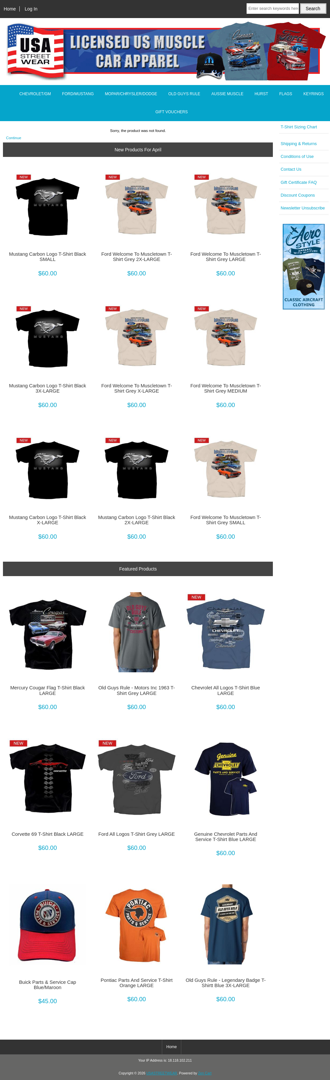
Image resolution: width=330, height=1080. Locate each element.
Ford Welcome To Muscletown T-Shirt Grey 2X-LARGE (136, 256)
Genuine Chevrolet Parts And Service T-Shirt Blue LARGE (225, 837)
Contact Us (291, 169)
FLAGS (285, 94)
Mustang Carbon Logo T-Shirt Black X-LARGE (47, 520)
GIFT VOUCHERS (171, 112)
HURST (261, 94)
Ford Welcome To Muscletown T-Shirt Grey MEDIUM (225, 388)
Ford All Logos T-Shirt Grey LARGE (137, 834)
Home (10, 8)
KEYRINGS (313, 94)
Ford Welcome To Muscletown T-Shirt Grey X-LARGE (136, 388)
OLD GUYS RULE (184, 94)
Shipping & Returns (299, 143)
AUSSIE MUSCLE (227, 94)
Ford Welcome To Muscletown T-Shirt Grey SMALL (225, 520)
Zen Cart (204, 1073)
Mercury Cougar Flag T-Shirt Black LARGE (47, 690)
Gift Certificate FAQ (299, 182)
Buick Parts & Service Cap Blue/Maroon (47, 985)
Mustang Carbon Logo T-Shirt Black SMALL (47, 256)
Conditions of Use (297, 156)
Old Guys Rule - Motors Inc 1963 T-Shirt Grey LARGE (137, 690)
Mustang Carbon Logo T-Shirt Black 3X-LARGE (47, 388)
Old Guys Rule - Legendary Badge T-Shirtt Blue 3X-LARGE (226, 983)
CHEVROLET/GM (35, 94)
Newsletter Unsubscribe (303, 207)
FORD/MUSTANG (78, 94)
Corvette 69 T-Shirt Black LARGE (47, 834)
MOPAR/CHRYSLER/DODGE (131, 94)
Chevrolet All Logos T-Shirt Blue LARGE (225, 690)
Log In (31, 8)
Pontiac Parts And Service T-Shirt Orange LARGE (137, 983)
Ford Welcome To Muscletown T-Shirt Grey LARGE (225, 256)
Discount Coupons (298, 195)
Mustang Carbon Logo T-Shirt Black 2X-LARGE (136, 520)
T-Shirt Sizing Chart (299, 126)
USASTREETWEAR (161, 1073)
